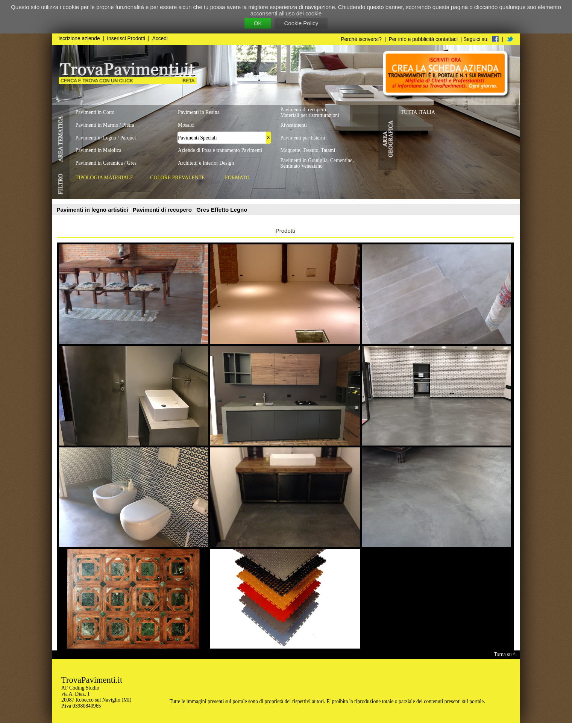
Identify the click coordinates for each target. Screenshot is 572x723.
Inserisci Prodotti (126, 38)
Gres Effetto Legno (221, 209)
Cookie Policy (301, 23)
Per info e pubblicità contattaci (423, 39)
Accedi (160, 38)
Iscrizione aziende (79, 38)
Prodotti (285, 230)
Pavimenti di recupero (163, 209)
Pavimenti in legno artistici (93, 209)
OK (258, 23)
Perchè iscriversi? (361, 39)
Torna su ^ (504, 654)
